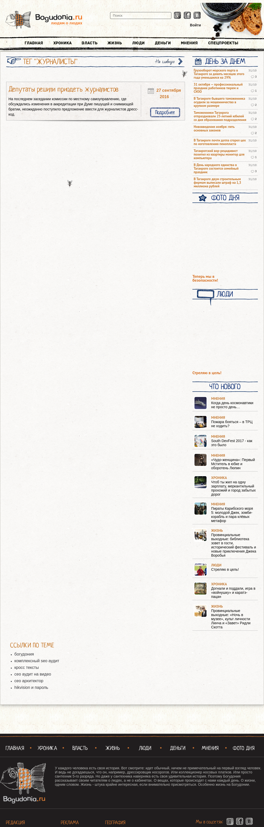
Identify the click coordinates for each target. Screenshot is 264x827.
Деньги (163, 43)
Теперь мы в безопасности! (205, 278)
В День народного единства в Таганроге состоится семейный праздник (216, 168)
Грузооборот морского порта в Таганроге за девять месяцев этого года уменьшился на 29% (219, 74)
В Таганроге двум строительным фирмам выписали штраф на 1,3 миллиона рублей (217, 182)
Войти (195, 25)
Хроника (62, 43)
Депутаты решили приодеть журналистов (63, 89)
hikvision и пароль (31, 687)
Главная (34, 43)
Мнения (189, 43)
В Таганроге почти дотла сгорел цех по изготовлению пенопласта (220, 142)
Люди (138, 43)
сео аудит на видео (32, 674)
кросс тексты (26, 667)
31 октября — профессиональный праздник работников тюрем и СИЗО (218, 88)
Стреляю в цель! (206, 373)
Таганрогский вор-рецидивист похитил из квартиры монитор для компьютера (219, 154)
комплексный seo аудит (36, 661)
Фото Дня (225, 197)
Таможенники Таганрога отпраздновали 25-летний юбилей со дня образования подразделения (220, 116)
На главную (165, 62)
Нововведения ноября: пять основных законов (214, 128)
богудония (24, 654)
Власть (89, 43)
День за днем (225, 61)
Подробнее (165, 112)
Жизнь (114, 43)
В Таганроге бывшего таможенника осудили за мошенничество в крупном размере (219, 102)
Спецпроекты (223, 43)
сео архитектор (28, 681)
